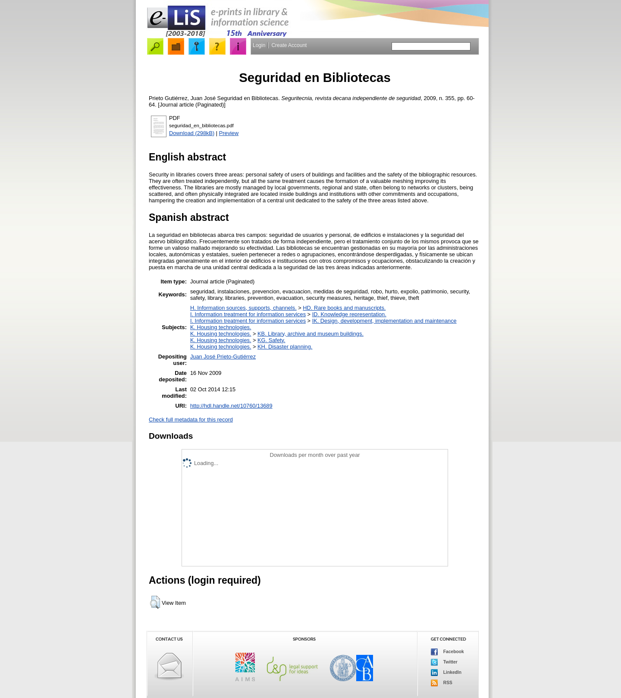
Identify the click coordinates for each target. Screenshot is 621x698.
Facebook (447, 651)
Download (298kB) (191, 133)
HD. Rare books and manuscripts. (344, 308)
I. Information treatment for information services (248, 314)
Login (259, 45)
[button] (155, 602)
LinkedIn (446, 672)
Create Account (289, 45)
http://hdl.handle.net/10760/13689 (231, 405)
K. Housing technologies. (220, 327)
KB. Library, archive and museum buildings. (310, 333)
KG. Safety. (271, 340)
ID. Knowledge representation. (349, 314)
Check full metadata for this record (191, 419)
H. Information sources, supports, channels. (243, 308)
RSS (441, 682)
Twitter (444, 662)
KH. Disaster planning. (284, 346)
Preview (229, 133)
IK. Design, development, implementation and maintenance (384, 321)
